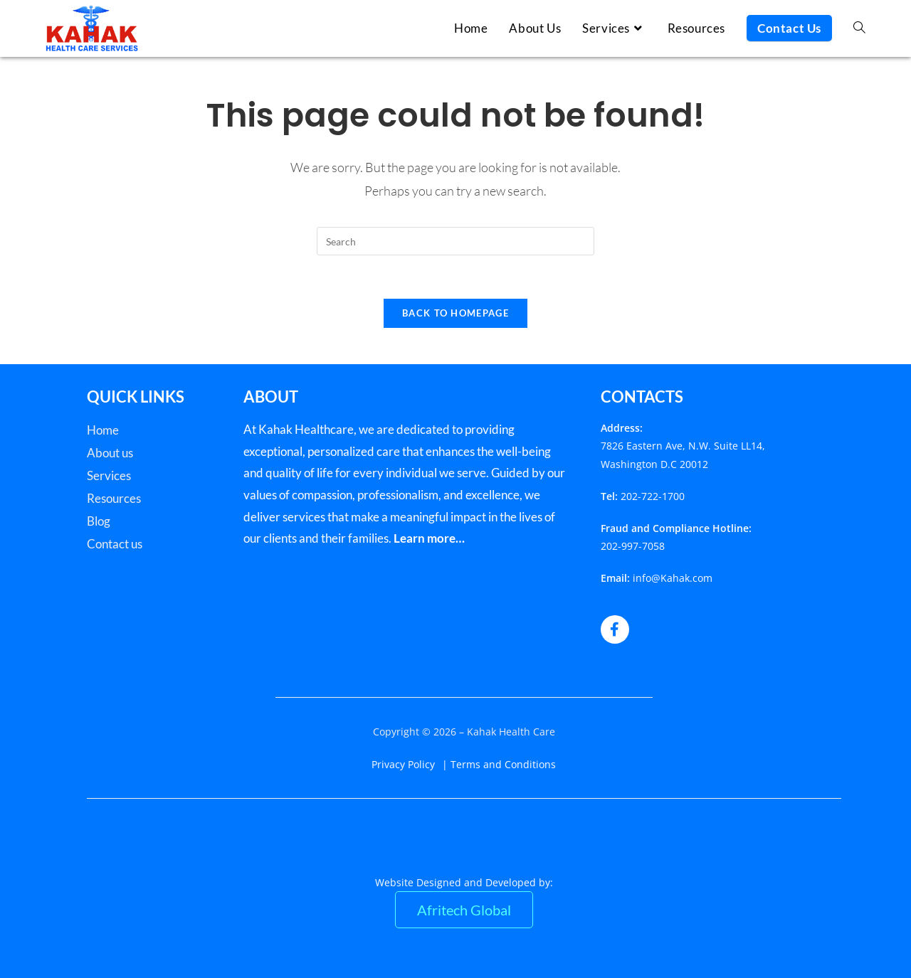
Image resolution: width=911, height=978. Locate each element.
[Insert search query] (455, 241)
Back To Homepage (455, 313)
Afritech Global (464, 909)
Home (103, 429)
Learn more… (429, 538)
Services (109, 475)
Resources (114, 498)
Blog (98, 521)
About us (110, 452)
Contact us (114, 543)
